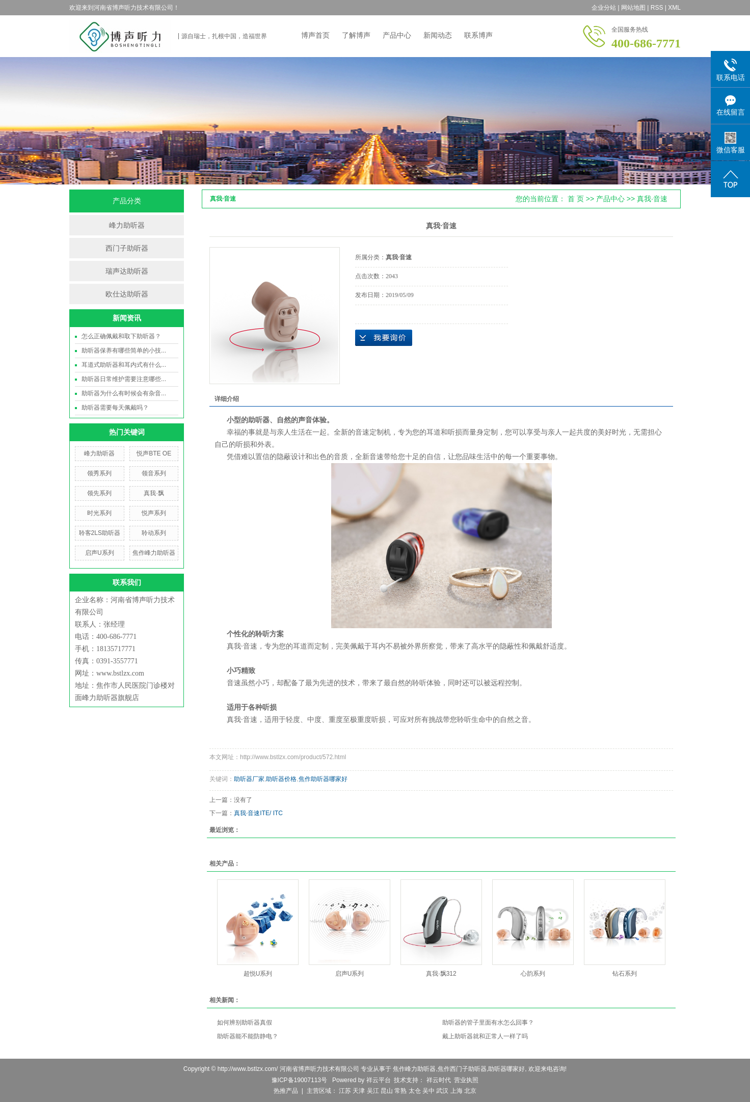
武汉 (442, 1090)
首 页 (576, 199)
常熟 (400, 1090)
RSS (657, 7)
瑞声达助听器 (126, 271)
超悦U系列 (258, 973)
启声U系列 (99, 552)
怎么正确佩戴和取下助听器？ (121, 336)
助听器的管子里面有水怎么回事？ (488, 1022)
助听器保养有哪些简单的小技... (124, 350)
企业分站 (604, 7)
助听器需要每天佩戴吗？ (115, 407)
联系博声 (478, 35)
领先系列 (99, 493)
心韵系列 (533, 973)
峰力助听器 (127, 225)
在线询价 (383, 338)
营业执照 (466, 1080)
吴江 (373, 1090)
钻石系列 (624, 973)
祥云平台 (378, 1080)
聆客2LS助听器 (99, 532)
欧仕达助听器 (126, 294)
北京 (470, 1090)
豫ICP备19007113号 (299, 1080)
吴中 (428, 1090)
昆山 (387, 1090)
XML (674, 7)
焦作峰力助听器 (153, 552)
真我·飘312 (441, 973)
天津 (359, 1090)
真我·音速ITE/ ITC (258, 813)
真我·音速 (652, 199)
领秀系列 (99, 473)
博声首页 (315, 35)
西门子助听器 (126, 248)
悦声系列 (154, 513)
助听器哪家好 (506, 1068)
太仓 (415, 1090)
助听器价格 (281, 779)
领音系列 (154, 473)
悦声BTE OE (154, 453)
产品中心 (397, 35)
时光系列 (99, 513)
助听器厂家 (249, 779)
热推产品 (286, 1090)
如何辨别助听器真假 (244, 1022)
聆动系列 (154, 532)
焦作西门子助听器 (462, 1068)
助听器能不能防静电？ (247, 1036)
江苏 (345, 1090)
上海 (456, 1090)
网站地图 (633, 7)
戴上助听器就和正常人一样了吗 (485, 1036)
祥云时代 (437, 1080)
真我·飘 (154, 493)
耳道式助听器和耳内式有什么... (124, 364)
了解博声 (356, 35)
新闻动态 (437, 35)
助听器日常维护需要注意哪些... (124, 379)
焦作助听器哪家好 (323, 779)
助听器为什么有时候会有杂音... (124, 393)
